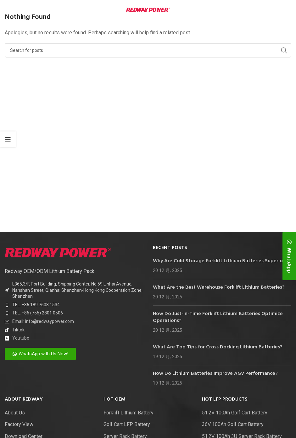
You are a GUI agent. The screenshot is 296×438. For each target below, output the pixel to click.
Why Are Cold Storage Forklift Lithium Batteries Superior (219, 261)
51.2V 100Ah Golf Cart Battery (234, 413)
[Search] (148, 50)
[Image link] (58, 252)
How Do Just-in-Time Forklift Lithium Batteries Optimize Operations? (218, 317)
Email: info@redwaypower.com (43, 321)
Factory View (19, 424)
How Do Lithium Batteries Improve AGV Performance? (215, 373)
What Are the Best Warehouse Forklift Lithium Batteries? (219, 287)
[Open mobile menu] (14, 9)
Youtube (20, 338)
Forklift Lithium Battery (128, 413)
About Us (15, 413)
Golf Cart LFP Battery (126, 424)
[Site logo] (148, 9)
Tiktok (18, 329)
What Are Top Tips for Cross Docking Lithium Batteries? (217, 347)
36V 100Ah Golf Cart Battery (233, 424)
